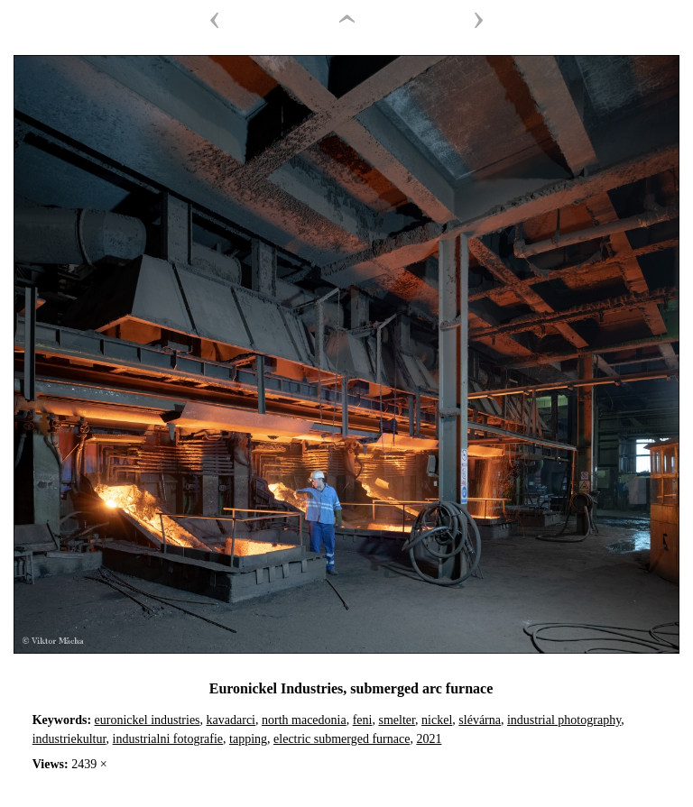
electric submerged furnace (341, 739)
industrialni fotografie (168, 739)
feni (363, 720)
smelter (396, 720)
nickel (436, 720)
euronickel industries (147, 720)
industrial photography (564, 720)
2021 (428, 739)
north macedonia (304, 720)
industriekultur (69, 739)
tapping (248, 739)
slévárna (479, 720)
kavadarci (231, 720)
